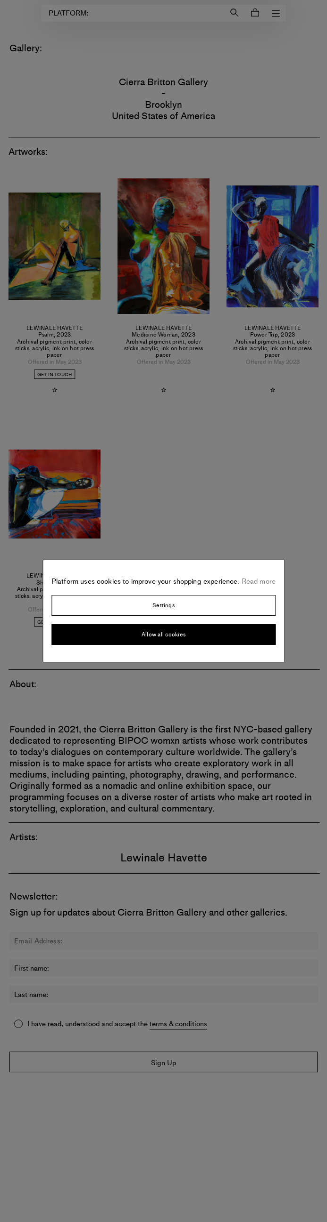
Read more (258, 581)
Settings (163, 605)
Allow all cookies (163, 634)
